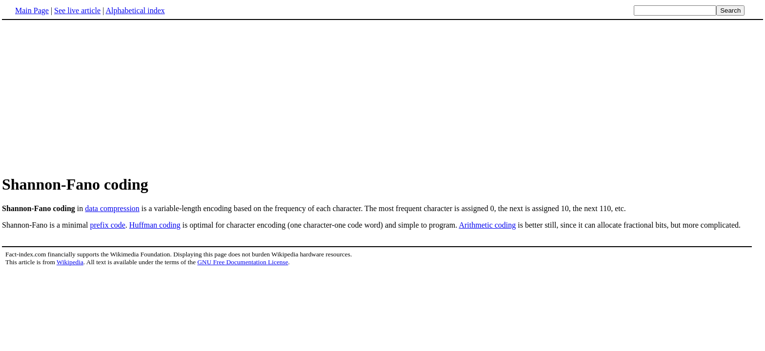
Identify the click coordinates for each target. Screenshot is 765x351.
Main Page (32, 10)
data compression (112, 208)
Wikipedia (70, 262)
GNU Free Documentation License (242, 262)
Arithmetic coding (487, 225)
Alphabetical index (134, 10)
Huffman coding (155, 225)
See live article (77, 10)
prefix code (107, 225)
